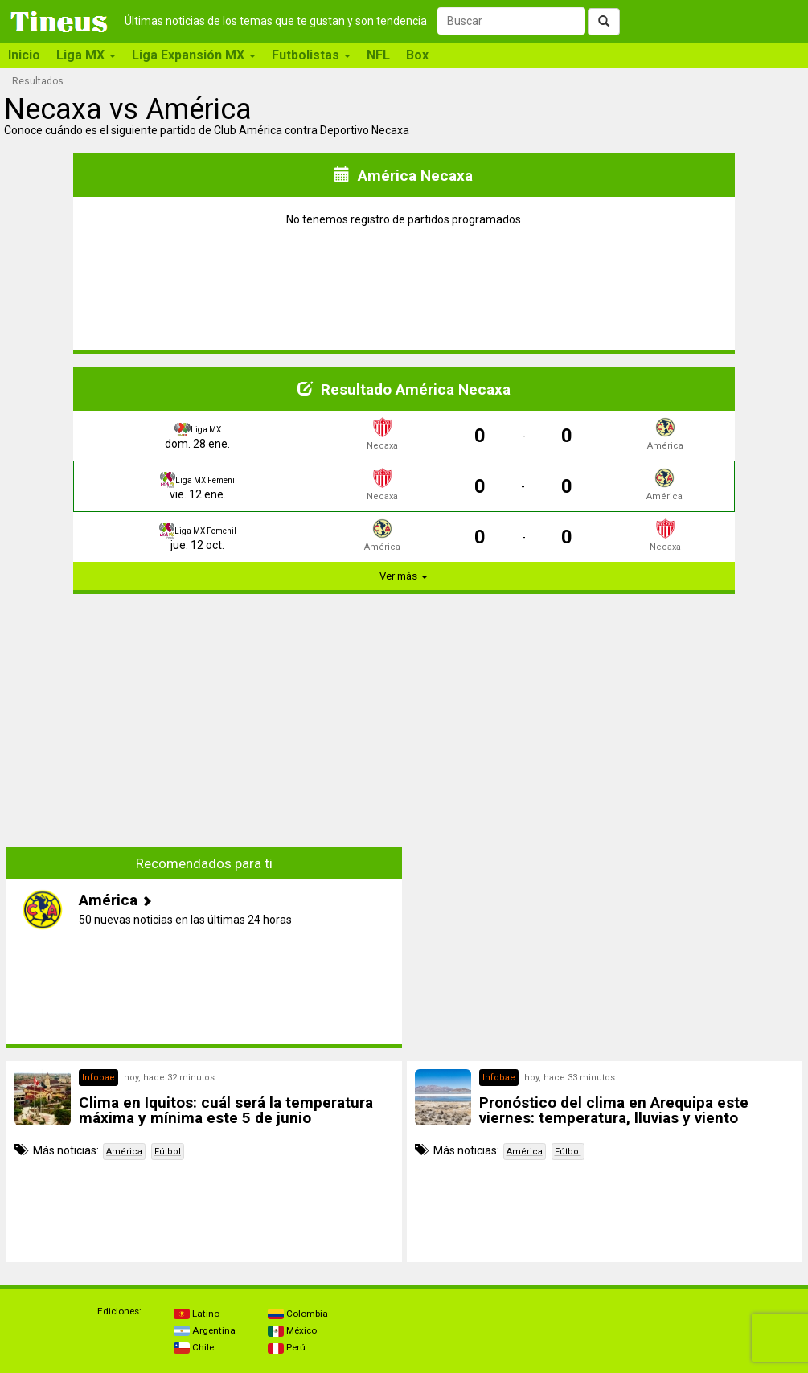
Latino (196, 1313)
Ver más (403, 576)
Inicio (24, 55)
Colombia (298, 1313)
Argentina (205, 1330)
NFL (378, 55)
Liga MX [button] (86, 55)
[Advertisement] (204, 719)
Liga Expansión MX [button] (194, 55)
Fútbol (167, 1151)
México (292, 1330)
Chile (194, 1347)
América (124, 1151)
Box (417, 55)
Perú (287, 1347)
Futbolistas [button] (311, 55)
